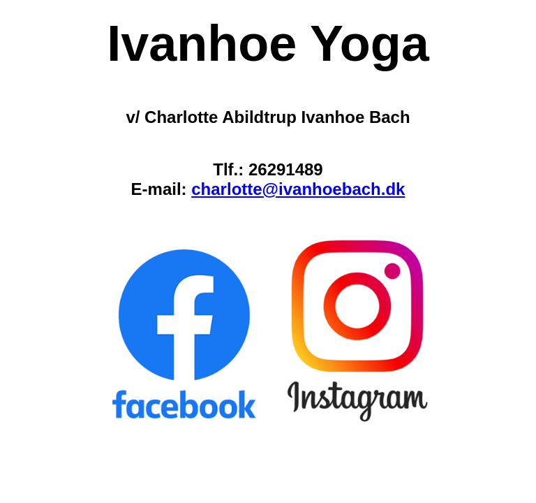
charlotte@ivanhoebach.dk (298, 189)
